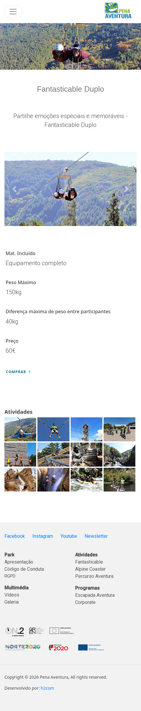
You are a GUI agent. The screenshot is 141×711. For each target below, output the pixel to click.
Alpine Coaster (90, 569)
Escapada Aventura (95, 595)
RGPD (9, 576)
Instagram (42, 536)
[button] (14, 189)
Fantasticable (89, 562)
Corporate (85, 602)
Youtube (69, 536)
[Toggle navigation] (13, 12)
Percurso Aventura (94, 576)
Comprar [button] (18, 371)
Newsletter (96, 536)
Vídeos (11, 595)
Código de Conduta (24, 569)
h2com (47, 688)
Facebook (14, 536)
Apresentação (18, 562)
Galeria (11, 602)
